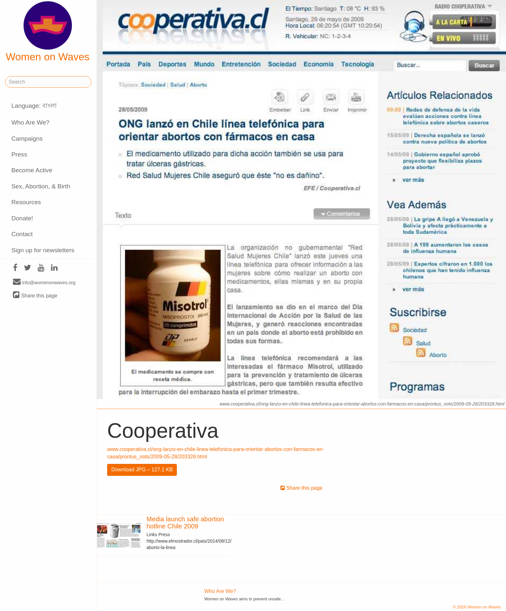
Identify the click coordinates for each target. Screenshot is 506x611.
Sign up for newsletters (42, 250)
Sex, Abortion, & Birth (40, 186)
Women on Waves (48, 32)
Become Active (31, 170)
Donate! (22, 218)
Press (19, 154)
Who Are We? (30, 122)
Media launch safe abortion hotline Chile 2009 (185, 523)
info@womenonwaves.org (44, 282)
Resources (26, 202)
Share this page (35, 295)
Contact (22, 234)
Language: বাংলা (34, 105)
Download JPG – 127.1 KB (142, 469)
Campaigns (27, 138)
